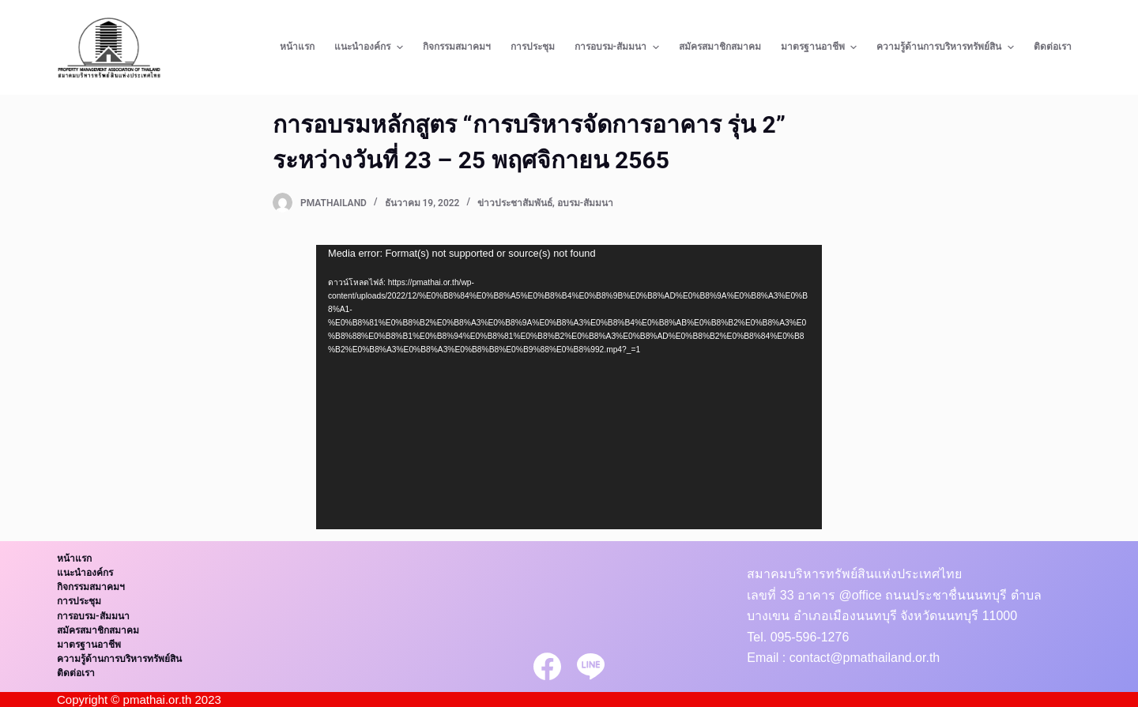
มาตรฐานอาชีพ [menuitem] (821, 47)
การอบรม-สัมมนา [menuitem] (619, 47)
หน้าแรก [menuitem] (297, 46)
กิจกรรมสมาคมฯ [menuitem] (457, 46)
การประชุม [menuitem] (533, 46)
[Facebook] (547, 666)
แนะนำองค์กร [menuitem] (370, 47)
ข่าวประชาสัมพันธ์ (514, 203)
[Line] (591, 666)
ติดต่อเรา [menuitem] (1053, 46)
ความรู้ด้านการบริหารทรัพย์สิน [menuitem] (946, 47)
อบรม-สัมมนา (585, 203)
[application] (569, 387)
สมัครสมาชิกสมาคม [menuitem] (720, 46)
